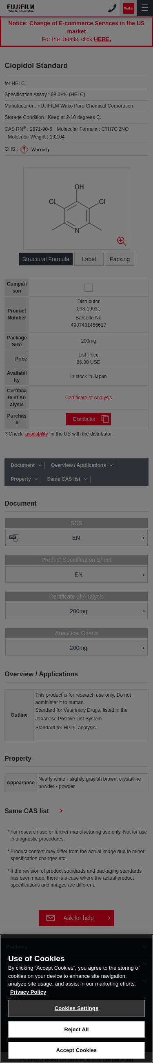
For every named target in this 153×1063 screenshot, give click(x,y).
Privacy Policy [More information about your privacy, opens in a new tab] (28, 998)
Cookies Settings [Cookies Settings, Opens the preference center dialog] (77, 1014)
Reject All (76, 1035)
